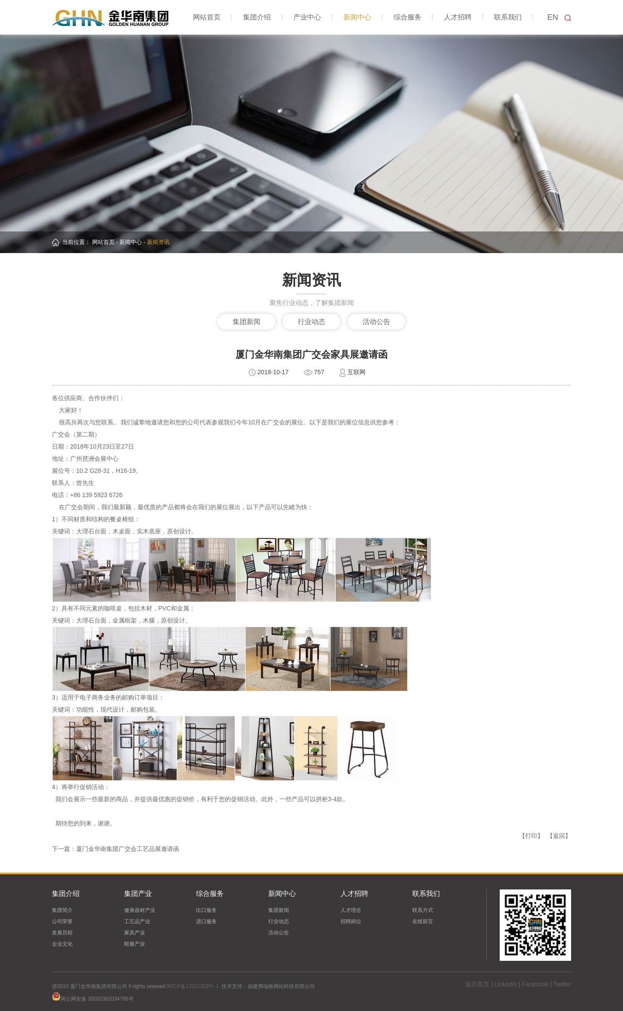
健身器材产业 (139, 910)
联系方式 (422, 910)
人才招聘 (458, 17)
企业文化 (62, 944)
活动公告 (376, 321)
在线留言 (422, 921)
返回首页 (477, 984)
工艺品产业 (137, 921)
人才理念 (350, 910)
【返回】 (559, 835)
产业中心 (307, 17)
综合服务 (407, 17)
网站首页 (207, 17)
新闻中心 (357, 17)
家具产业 (134, 933)
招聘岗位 (350, 921)
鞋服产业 (134, 944)
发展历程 (62, 933)
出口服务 (206, 910)
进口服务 (206, 921)
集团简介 (62, 910)
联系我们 (508, 17)
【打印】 (531, 835)
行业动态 (311, 321)
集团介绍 (257, 17)
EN (552, 17)
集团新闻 (246, 321)
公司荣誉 (62, 921)
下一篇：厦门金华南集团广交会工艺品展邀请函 (115, 848)
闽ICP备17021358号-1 (192, 986)
